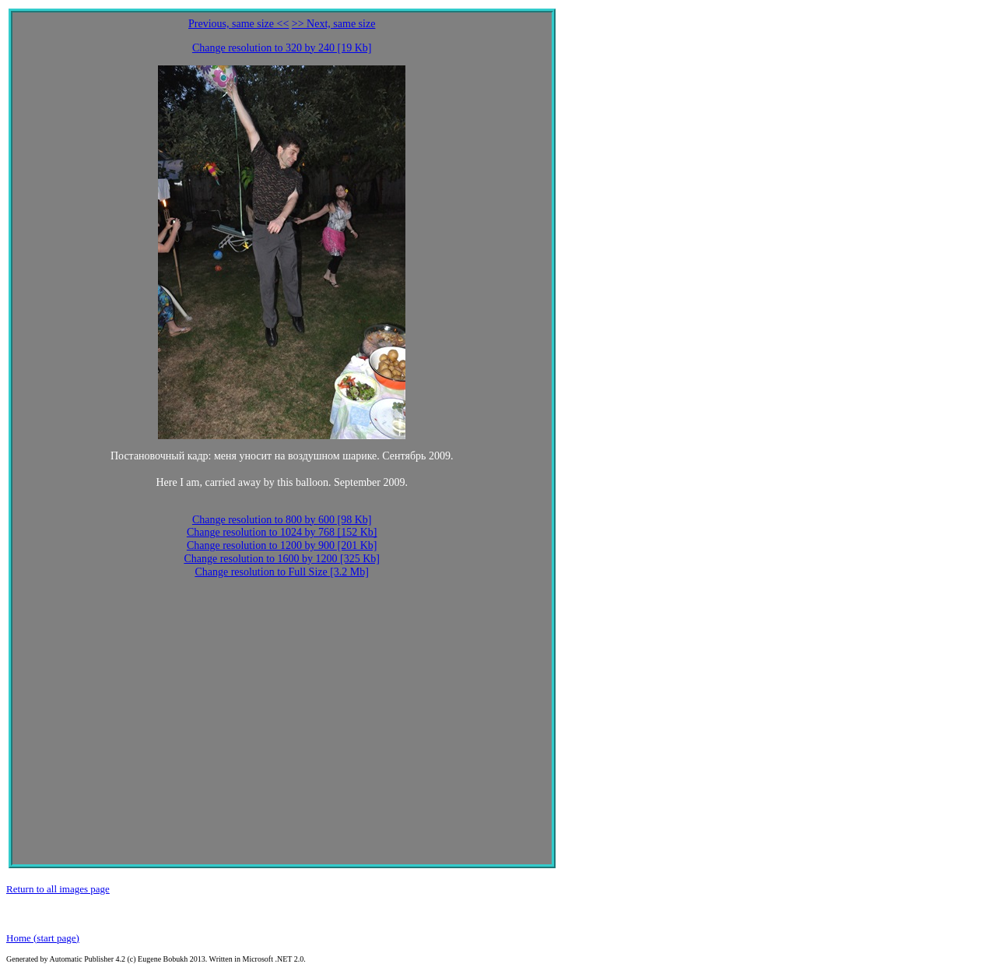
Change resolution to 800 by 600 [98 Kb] (282, 520)
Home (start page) (42, 938)
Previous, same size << (238, 24)
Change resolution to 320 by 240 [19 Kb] (282, 48)
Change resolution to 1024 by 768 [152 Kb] (282, 532)
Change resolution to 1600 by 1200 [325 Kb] (282, 559)
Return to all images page (58, 889)
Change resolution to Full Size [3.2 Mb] (282, 572)
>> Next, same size (334, 24)
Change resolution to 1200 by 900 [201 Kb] (282, 545)
